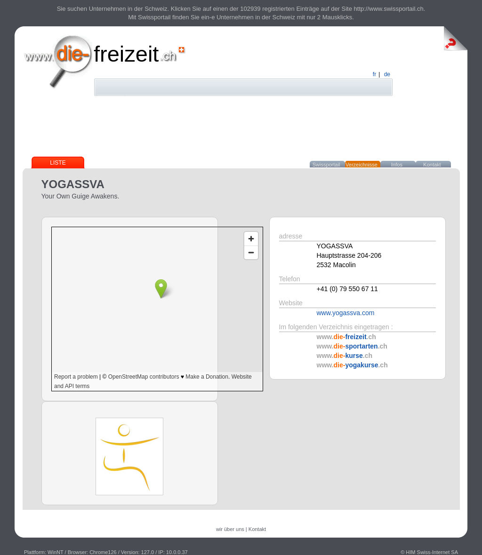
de (387, 74)
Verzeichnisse (361, 164)
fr (374, 74)
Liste (57, 162)
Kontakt (432, 164)
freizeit (126, 53)
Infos (396, 164)
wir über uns (230, 529)
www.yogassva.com (346, 313)
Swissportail (326, 164)
